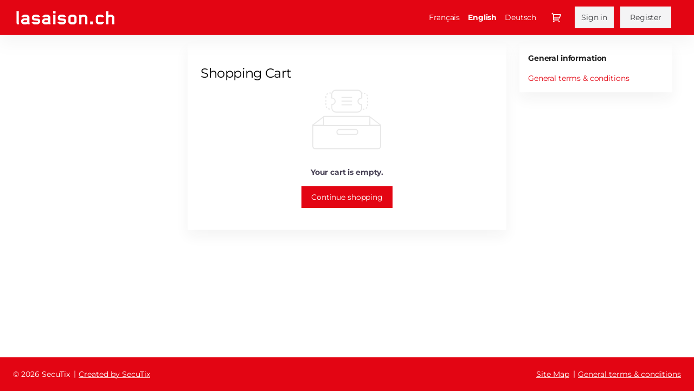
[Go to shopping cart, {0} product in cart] (556, 17)
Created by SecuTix (114, 374)
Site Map (552, 374)
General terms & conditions (578, 78)
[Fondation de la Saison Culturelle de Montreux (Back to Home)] (65, 17)
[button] (347, 197)
